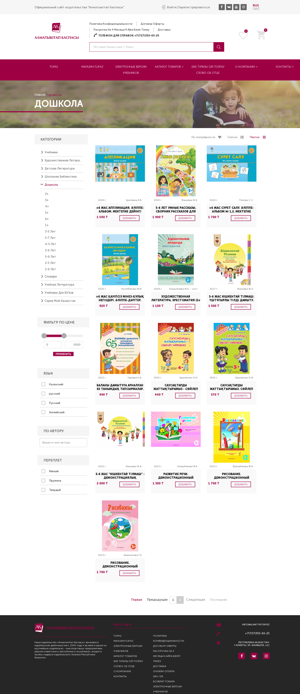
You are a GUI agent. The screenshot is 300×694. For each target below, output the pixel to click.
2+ (47, 196)
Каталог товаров (169, 66)
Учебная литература (59, 287)
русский (51, 396)
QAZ (256, 8)
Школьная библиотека (61, 179)
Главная (39, 94)
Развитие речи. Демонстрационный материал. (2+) (176, 480)
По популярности (203, 139)
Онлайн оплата (164, 671)
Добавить (129, 220)
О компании (246, 66)
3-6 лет (50, 253)
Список (232, 139)
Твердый (51, 492)
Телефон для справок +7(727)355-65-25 (126, 35)
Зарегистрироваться (194, 7)
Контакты (120, 676)
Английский (53, 414)
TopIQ (53, 66)
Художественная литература (64, 163)
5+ (47, 215)
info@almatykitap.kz (256, 624)
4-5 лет (50, 246)
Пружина (51, 483)
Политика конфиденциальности (110, 23)
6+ (47, 221)
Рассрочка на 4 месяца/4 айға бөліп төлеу (121, 29)
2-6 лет (50, 271)
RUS (256, 5)
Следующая (195, 602)
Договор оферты (152, 23)
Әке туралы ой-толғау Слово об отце (207, 69)
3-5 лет (50, 234)
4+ (47, 209)
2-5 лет (50, 265)
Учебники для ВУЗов (59, 295)
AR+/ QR (158, 676)
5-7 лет (50, 240)
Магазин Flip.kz (92, 66)
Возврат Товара (164, 681)
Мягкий (50, 473)
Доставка (164, 29)
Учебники (51, 154)
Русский (51, 405)
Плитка (254, 139)
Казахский (52, 386)
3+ (47, 202)
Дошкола (51, 187)
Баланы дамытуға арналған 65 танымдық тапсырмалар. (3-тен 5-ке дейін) (120, 391)
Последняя (218, 602)
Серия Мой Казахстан (60, 303)
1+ (47, 227)
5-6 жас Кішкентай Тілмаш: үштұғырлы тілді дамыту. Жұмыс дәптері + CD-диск (231, 302)
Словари (51, 279)
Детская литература (60, 171)
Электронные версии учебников (131, 69)
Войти (171, 7)
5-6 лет (50, 259)
